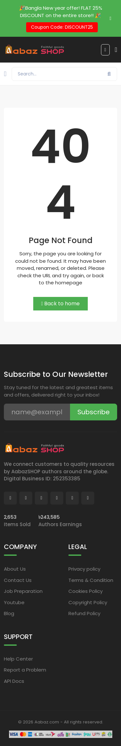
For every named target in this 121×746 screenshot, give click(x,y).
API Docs (14, 681)
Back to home (60, 303)
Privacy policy (84, 568)
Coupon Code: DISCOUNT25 (62, 27)
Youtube (14, 602)
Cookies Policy (85, 591)
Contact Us (18, 580)
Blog (9, 613)
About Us (15, 568)
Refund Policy (84, 613)
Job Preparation (23, 591)
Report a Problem (25, 669)
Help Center (18, 658)
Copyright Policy (87, 602)
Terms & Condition (90, 580)
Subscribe (93, 412)
